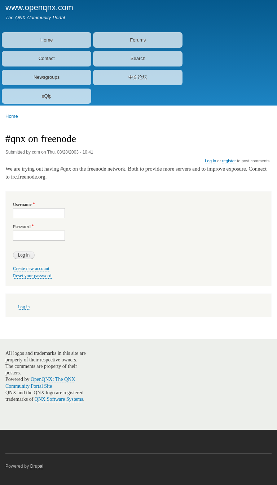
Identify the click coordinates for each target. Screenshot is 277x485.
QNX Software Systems (59, 399)
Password (22, 226)
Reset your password (32, 275)
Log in (210, 161)
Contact (47, 58)
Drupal (37, 466)
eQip (46, 96)
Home (46, 40)
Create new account (31, 268)
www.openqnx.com (39, 7)
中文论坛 (137, 77)
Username (22, 204)
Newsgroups (47, 77)
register (229, 161)
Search (138, 58)
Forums (138, 40)
